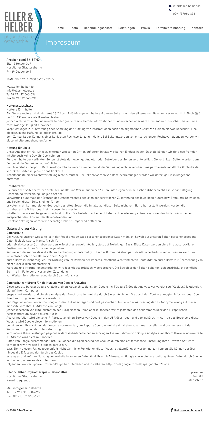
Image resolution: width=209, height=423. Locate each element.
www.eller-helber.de (20, 87)
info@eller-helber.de (27, 388)
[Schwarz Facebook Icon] (171, 410)
